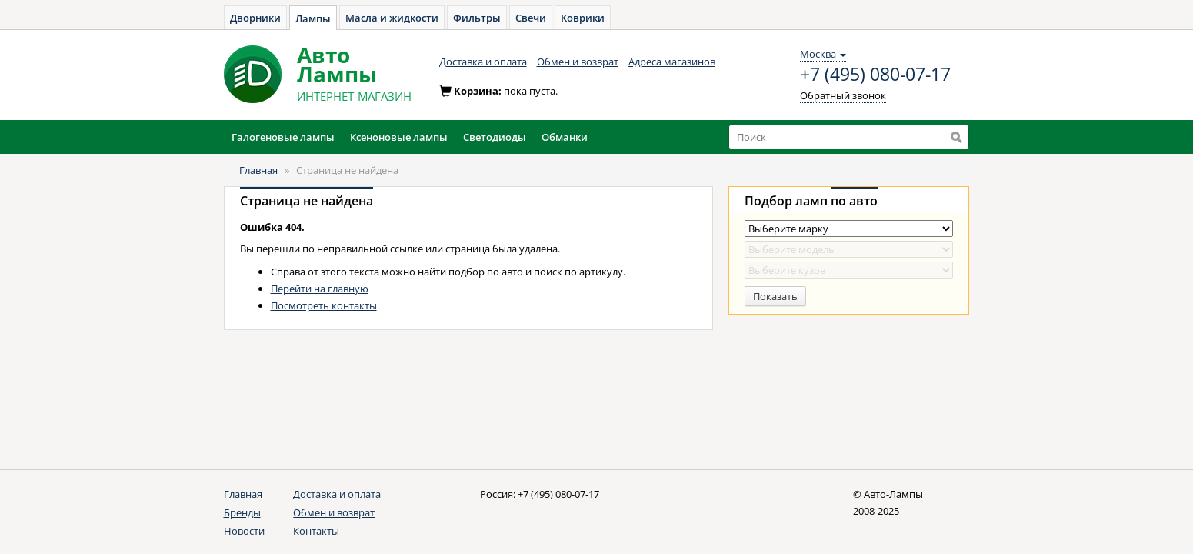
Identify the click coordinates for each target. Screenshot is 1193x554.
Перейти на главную (319, 288)
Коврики (583, 18)
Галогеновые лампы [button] (283, 137)
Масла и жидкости (391, 18)
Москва (823, 54)
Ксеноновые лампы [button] (399, 137)
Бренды (242, 512)
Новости (244, 531)
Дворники (255, 18)
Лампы (313, 18)
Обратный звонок (843, 95)
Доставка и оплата (483, 61)
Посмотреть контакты (324, 305)
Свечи (530, 18)
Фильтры (477, 18)
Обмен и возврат (577, 61)
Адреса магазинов (671, 61)
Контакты (316, 531)
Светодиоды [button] (494, 137)
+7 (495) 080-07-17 (875, 74)
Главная (258, 170)
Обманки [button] (565, 137)
